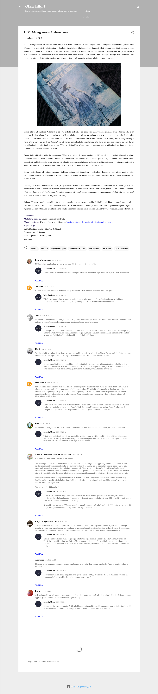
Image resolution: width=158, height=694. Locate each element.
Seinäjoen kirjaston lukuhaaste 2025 (87, 26)
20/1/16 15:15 (45, 433)
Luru (37, 600)
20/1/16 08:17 (49, 296)
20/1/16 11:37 (61, 304)
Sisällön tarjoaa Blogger (79, 687)
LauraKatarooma (43, 269)
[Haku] (138, 7)
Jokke (38, 324)
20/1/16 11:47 (61, 410)
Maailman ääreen (73, 231)
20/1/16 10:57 (52, 392)
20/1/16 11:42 (61, 369)
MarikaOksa (49, 278)
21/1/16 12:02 (63, 531)
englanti (44, 258)
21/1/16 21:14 (61, 611)
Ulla (37, 432)
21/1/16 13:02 (46, 600)
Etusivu (36, 26)
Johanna (39, 296)
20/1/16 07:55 (57, 269)
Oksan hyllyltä (35, 6)
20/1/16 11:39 (61, 335)
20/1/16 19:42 (61, 441)
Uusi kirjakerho (121, 258)
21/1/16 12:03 (51, 569)
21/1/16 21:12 (61, 580)
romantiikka (94, 258)
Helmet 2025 (53, 26)
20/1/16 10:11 (46, 358)
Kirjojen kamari (97, 231)
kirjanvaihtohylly (58, 258)
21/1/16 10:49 (77, 464)
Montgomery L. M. (77, 258)
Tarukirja (86, 231)
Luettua (110, 231)
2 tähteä (34, 258)
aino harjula (40, 392)
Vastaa (39, 290)
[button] (132, 42)
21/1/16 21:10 (61, 544)
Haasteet (120, 26)
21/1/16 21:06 (61, 501)
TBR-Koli (107, 258)
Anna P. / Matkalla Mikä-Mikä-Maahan (53, 464)
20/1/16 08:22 (47, 325)
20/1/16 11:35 (61, 278)
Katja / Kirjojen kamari (46, 530)
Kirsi (37, 358)
